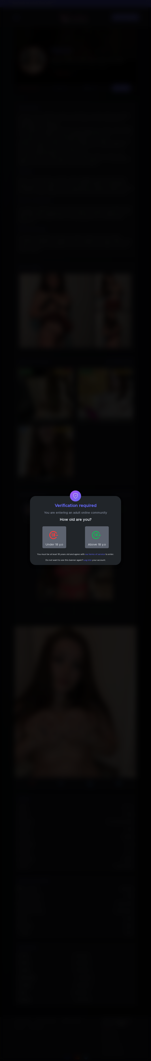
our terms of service (95, 554)
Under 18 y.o (54, 544)
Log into (88, 560)
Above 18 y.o (97, 544)
